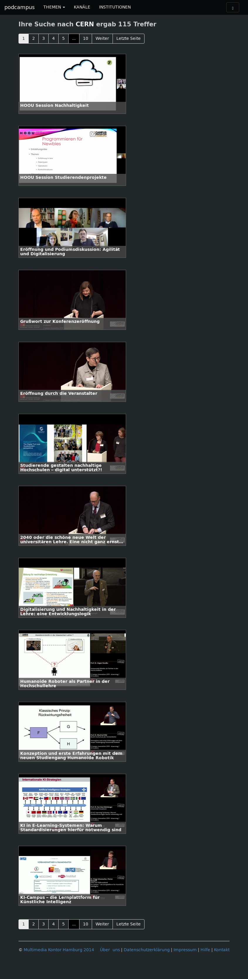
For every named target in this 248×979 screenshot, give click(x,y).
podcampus (19, 7)
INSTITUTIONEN (115, 7)
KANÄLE (82, 7)
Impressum (185, 949)
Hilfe (205, 949)
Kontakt (222, 949)
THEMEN (54, 7)
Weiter (102, 38)
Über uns (110, 949)
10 (85, 38)
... (74, 38)
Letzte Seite (128, 38)
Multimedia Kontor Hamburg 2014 (59, 949)
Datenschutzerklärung (147, 949)
